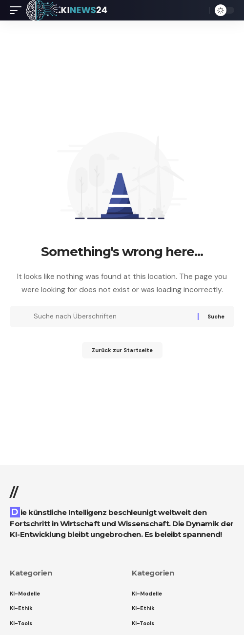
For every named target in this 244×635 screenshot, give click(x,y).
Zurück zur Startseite (122, 350)
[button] (18, 10)
